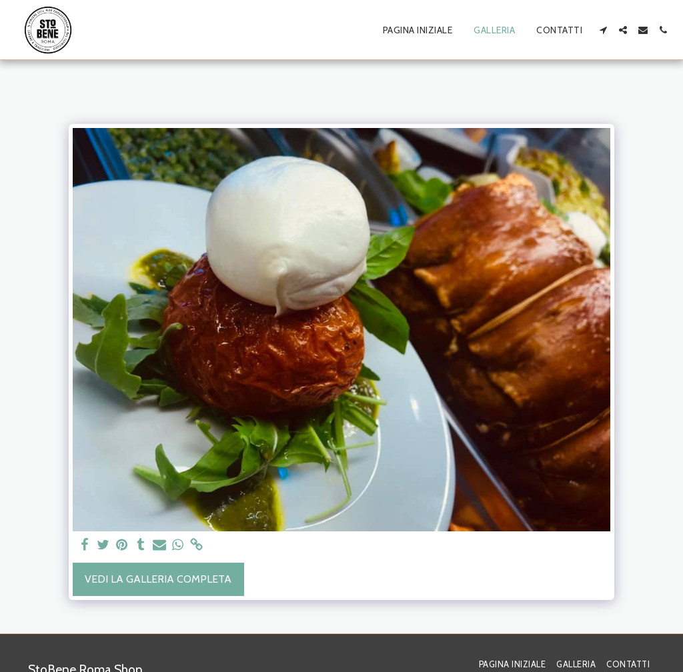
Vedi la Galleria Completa (158, 579)
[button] (603, 30)
